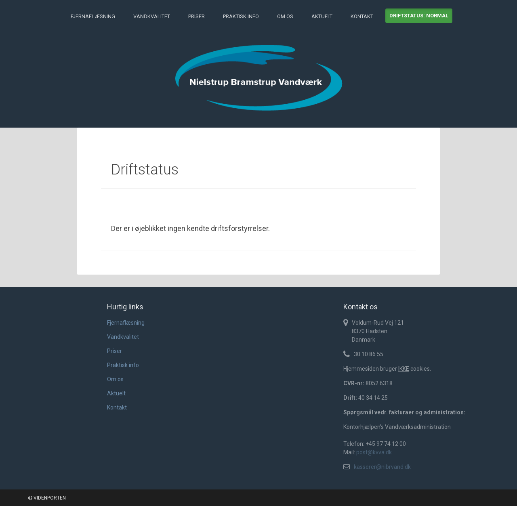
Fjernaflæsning (93, 16)
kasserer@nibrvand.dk (382, 467)
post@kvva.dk (374, 452)
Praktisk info (241, 16)
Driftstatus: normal (418, 16)
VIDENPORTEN (47, 498)
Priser (196, 16)
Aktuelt (321, 16)
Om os (285, 16)
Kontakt (362, 16)
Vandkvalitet (151, 16)
